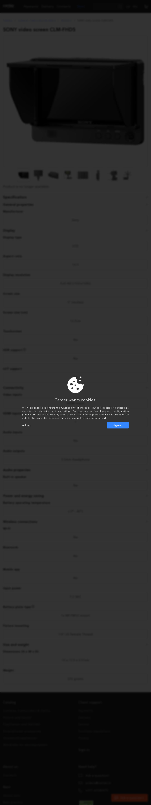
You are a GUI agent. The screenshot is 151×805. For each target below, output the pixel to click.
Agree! (117, 425)
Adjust (26, 425)
